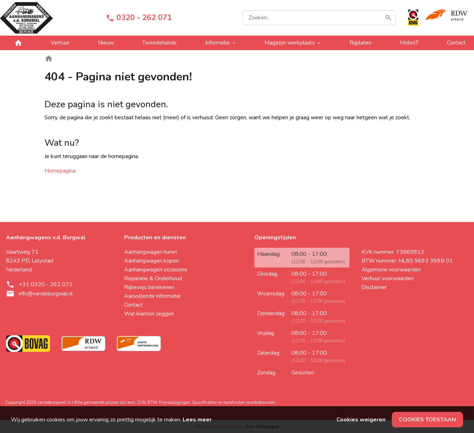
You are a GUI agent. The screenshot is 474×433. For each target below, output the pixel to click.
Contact (133, 305)
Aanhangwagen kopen (151, 261)
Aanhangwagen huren (150, 252)
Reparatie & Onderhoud (153, 278)
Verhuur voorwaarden (387, 278)
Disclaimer (374, 287)
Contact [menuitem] (456, 43)
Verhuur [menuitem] (60, 43)
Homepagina (59, 171)
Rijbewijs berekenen (149, 287)
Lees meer (197, 419)
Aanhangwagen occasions (155, 269)
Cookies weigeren (360, 419)
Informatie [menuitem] (220, 43)
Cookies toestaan (427, 419)
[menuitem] (18, 43)
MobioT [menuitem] (409, 43)
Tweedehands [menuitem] (159, 43)
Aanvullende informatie (152, 296)
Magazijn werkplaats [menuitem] (293, 43)
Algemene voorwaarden (391, 269)
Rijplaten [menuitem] (360, 43)
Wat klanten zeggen (149, 314)
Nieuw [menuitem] (106, 43)
